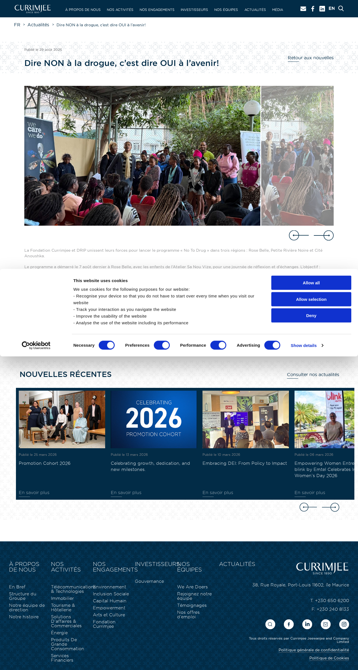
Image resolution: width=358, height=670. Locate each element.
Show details (304, 659)
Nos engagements (157, 9)
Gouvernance (147, 580)
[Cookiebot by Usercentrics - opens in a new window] (36, 659)
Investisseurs (194, 9)
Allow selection (311, 612)
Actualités (255, 9)
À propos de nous (83, 9)
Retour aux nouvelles (313, 57)
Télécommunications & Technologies (69, 581)
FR (16, 24)
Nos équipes (226, 9)
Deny (311, 629)
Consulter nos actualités (315, 374)
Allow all (311, 596)
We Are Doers (189, 580)
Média (277, 9)
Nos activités (120, 9)
